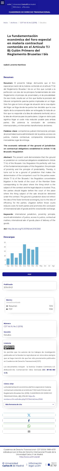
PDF (29, 274)
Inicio (6, 23)
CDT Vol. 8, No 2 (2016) (28, 23)
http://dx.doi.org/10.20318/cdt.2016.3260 (24, 229)
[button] (29, 415)
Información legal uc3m (35, 464)
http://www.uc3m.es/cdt (29, 457)
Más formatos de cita (13, 404)
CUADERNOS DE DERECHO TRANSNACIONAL (29, 12)
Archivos (14, 23)
